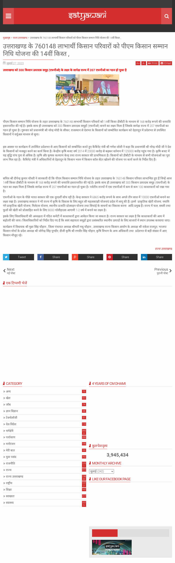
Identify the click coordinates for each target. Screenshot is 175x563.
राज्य (8, 470)
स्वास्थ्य (10, 503)
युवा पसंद (11, 457)
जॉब (8, 404)
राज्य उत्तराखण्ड (163, 249)
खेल (8, 398)
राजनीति (10, 463)
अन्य (8, 391)
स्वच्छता (10, 496)
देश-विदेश (11, 424)
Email (166, 63)
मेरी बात (10, 450)
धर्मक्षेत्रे (9, 431)
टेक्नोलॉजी (11, 417)
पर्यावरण (10, 437)
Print (153, 63)
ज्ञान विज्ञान (12, 411)
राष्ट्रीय (9, 483)
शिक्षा (9, 489)
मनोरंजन (10, 444)
